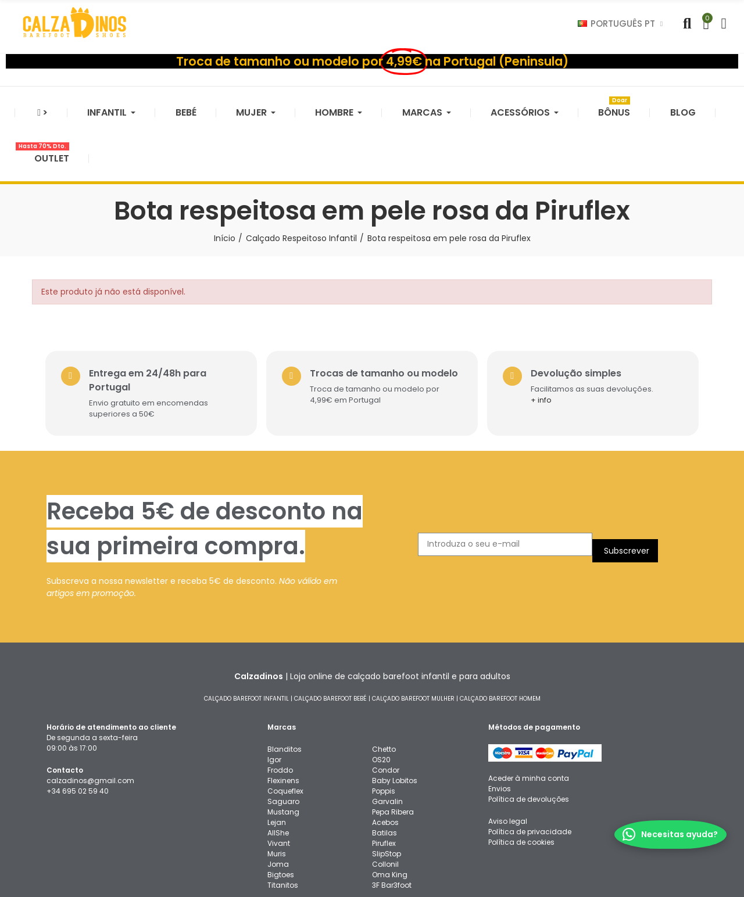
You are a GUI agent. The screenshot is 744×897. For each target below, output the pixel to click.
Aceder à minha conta (528, 721)
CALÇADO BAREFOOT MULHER (413, 641)
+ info (551, 343)
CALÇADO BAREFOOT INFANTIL (246, 641)
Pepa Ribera (393, 755)
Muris (276, 797)
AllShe (278, 776)
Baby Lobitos (394, 724)
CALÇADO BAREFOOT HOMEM (500, 641)
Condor (385, 713)
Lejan (276, 765)
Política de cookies (521, 785)
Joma (278, 807)
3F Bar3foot (392, 828)
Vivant (278, 786)
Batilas (384, 776)
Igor (274, 703)
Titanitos (282, 828)
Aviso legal (507, 764)
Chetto (384, 692)
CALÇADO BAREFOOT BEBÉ (330, 641)
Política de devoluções (528, 742)
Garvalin (387, 744)
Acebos (385, 765)
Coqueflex (285, 734)
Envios (499, 732)
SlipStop (386, 797)
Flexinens (283, 724)
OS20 (381, 703)
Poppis (383, 734)
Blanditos (284, 692)
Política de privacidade (529, 775)
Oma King (389, 818)
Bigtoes (280, 818)
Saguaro (283, 744)
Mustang (283, 755)
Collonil (385, 807)
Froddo (280, 713)
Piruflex (384, 786)
